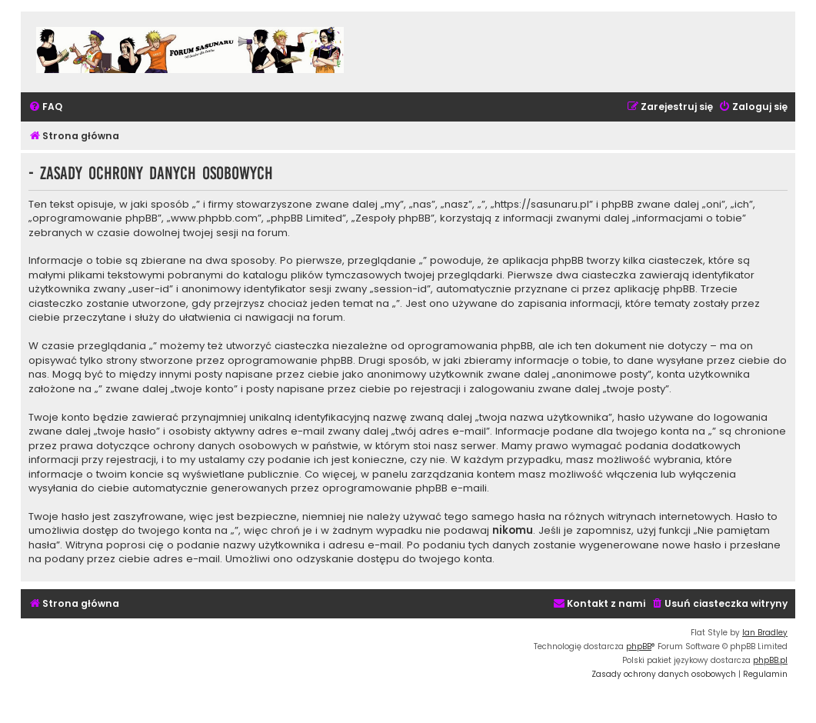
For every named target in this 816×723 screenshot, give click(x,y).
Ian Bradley (765, 632)
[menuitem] (45, 107)
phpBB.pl (770, 660)
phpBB (638, 646)
